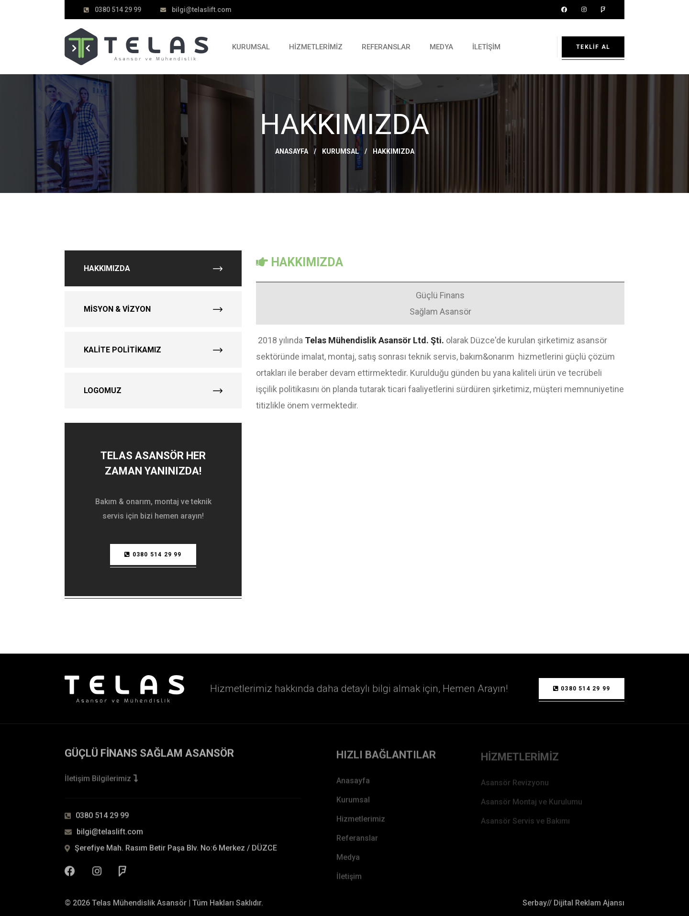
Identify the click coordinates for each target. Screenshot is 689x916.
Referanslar (386, 47)
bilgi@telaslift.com (202, 9)
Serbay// (537, 902)
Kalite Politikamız (153, 350)
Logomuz (153, 390)
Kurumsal (251, 47)
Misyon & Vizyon (153, 309)
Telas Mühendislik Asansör (139, 902)
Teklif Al (593, 47)
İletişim (486, 47)
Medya (441, 47)
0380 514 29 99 (118, 9)
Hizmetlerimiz (316, 47)
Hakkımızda (153, 268)
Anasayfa (291, 151)
